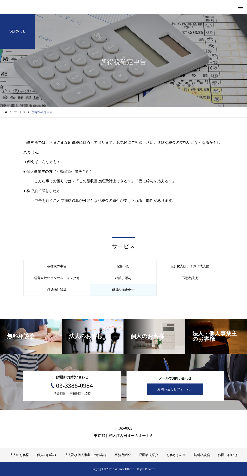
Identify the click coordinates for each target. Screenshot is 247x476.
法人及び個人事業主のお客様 (85, 455)
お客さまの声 (176, 455)
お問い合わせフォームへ (175, 389)
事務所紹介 (123, 455)
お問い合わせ (227, 455)
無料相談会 (202, 455)
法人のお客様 (19, 455)
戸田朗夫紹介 (148, 455)
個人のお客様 (47, 455)
